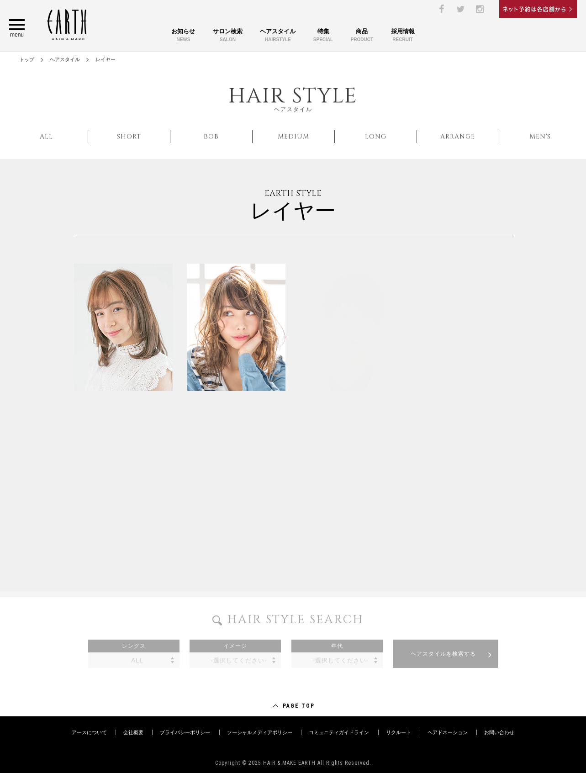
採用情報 (403, 36)
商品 (362, 36)
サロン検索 (228, 36)
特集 (323, 36)
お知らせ (183, 36)
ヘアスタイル (278, 36)
